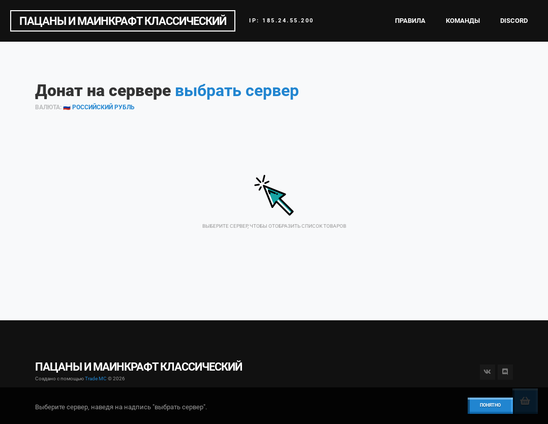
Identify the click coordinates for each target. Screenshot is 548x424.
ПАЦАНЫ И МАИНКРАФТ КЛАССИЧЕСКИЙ (122, 20)
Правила (410, 20)
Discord (514, 20)
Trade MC (96, 378)
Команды (463, 20)
